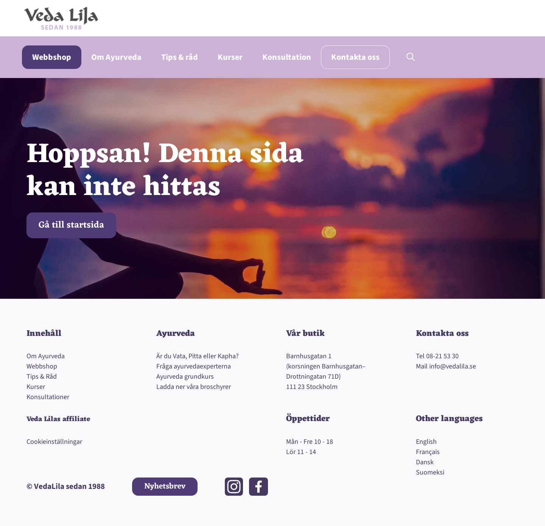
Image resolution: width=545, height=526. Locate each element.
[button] (411, 57)
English (426, 441)
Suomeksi (430, 472)
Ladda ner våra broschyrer (193, 387)
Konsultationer (47, 397)
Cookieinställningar (54, 441)
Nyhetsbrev (164, 486)
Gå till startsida (71, 225)
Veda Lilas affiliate (58, 419)
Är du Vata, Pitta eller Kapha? (197, 356)
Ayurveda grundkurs (185, 376)
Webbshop (51, 57)
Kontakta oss (355, 57)
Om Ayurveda (116, 57)
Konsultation (286, 57)
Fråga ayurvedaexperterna (193, 366)
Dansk (425, 462)
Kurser (230, 57)
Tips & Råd (41, 376)
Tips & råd (179, 57)
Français (428, 452)
